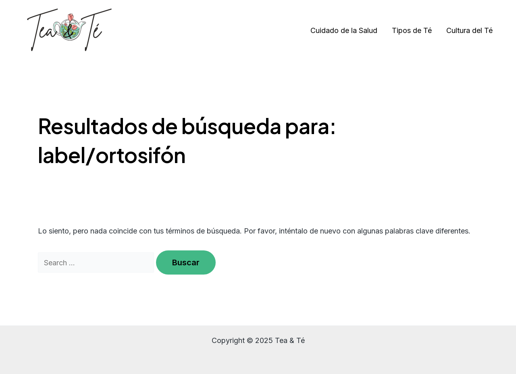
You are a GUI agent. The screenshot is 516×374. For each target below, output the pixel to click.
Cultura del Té (469, 30)
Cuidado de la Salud (343, 30)
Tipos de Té (412, 30)
